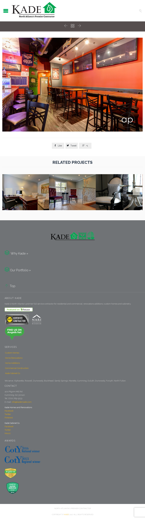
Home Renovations (13, 358)
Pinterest (9, 417)
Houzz (8, 433)
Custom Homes (12, 353)
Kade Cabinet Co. (12, 373)
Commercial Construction (17, 368)
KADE (66, 514)
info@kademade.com (22, 402)
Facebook (9, 411)
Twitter (8, 414)
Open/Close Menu (6, 10)
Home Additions (12, 363)
